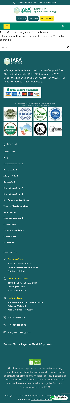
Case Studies (33, 18)
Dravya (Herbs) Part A (13, 188)
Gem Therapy (10, 212)
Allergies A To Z (11, 176)
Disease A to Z (10, 170)
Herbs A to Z (9, 182)
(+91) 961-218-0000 (24, 2)
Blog (6, 158)
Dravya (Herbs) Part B (13, 194)
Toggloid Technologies (41, 399)
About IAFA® (9, 152)
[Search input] (34, 47)
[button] (63, 26)
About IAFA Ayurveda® (29, 81)
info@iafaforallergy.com (47, 2)
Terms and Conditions (14, 230)
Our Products (21, 18)
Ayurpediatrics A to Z (13, 164)
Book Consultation (47, 18)
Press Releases (10, 224)
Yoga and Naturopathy (14, 218)
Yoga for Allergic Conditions (16, 206)
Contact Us (9, 242)
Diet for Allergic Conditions (16, 200)
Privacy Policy (10, 236)
